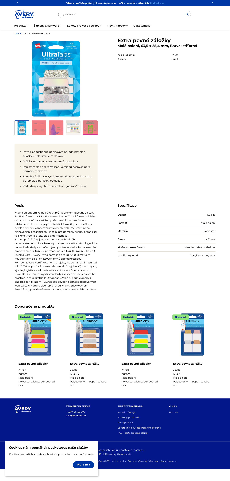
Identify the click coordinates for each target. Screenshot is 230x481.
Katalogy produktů (128, 417)
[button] (22, 127)
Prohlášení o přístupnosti (115, 454)
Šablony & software (46, 25)
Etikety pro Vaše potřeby (83, 25)
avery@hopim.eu (76, 415)
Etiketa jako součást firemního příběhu (139, 427)
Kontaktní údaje (126, 412)
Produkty (20, 25)
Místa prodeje (125, 422)
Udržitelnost (141, 25)
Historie (173, 412)
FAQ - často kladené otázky (133, 432)
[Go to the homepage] (24, 15)
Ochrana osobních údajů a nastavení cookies (115, 450)
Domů (18, 33)
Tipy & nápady (116, 25)
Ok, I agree (83, 464)
